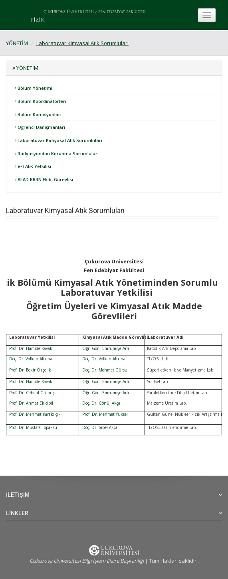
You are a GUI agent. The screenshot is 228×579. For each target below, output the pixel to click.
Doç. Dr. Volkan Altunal (31, 359)
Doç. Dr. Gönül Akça (101, 403)
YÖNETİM (17, 43)
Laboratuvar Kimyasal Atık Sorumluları (82, 43)
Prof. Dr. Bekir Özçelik (30, 370)
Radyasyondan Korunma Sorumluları (57, 153)
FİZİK (37, 20)
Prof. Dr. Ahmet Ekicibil (31, 403)
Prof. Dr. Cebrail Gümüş (32, 392)
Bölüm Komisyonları (38, 114)
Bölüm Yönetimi (33, 88)
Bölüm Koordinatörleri (40, 101)
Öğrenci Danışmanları (40, 127)
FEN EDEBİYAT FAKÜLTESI (122, 12)
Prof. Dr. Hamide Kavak (30, 348)
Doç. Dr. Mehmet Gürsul (105, 370)
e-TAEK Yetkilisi (33, 166)
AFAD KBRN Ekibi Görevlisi (44, 179)
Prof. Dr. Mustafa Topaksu (33, 427)
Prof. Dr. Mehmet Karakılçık (35, 414)
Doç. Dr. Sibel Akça (99, 427)
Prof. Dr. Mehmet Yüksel (105, 414)
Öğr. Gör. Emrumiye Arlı (105, 348)
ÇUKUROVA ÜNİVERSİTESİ (69, 12)
